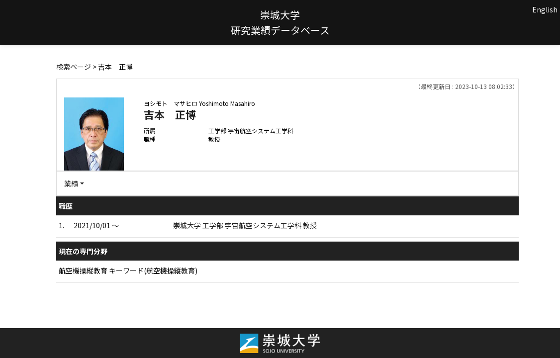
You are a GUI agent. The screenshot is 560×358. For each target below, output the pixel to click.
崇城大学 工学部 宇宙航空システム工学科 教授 (245, 225)
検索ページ (73, 67)
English (545, 9)
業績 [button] (71, 183)
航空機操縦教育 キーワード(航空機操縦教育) (128, 270)
